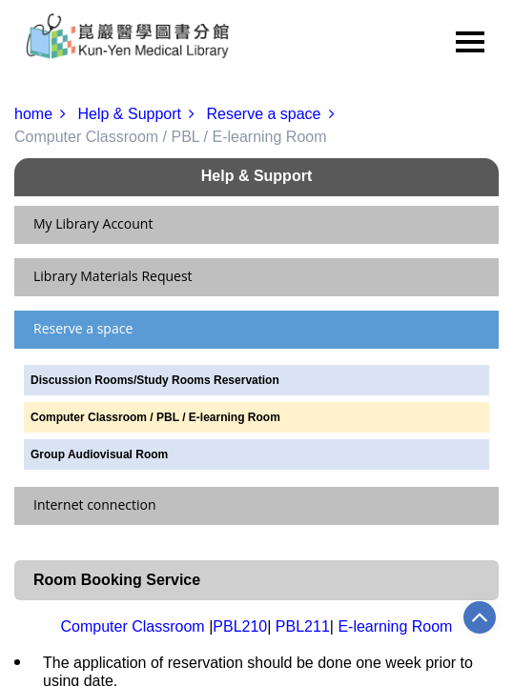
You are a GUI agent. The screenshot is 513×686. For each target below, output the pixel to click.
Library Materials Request (113, 276)
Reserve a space (273, 114)
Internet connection (94, 504)
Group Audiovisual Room (99, 454)
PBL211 (303, 626)
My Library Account (93, 223)
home (43, 114)
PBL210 (240, 626)
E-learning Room (395, 626)
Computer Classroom (133, 626)
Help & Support (139, 114)
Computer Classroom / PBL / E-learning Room (155, 417)
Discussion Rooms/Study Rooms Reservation (155, 380)
